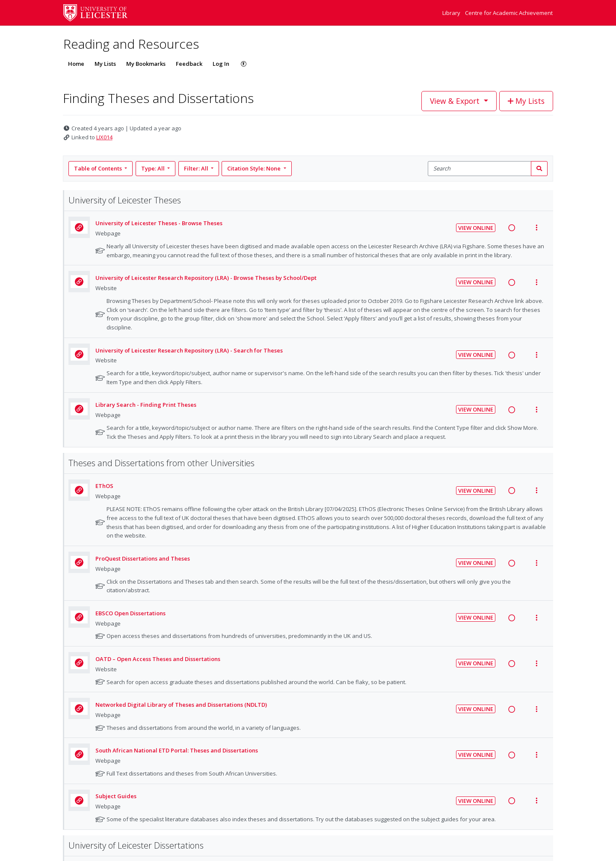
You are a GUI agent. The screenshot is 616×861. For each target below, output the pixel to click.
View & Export (456, 101)
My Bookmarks (146, 64)
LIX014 (104, 137)
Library (452, 13)
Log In (221, 64)
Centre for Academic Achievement (509, 13)
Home (76, 64)
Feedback (189, 64)
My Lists (105, 64)
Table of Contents (98, 168)
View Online (475, 228)
